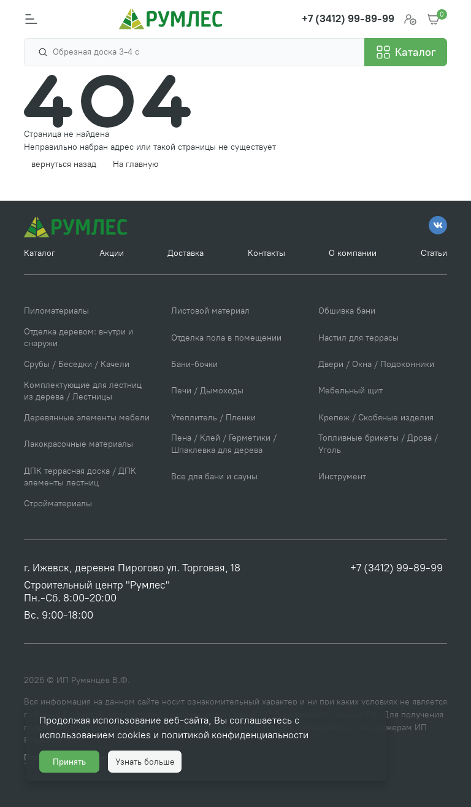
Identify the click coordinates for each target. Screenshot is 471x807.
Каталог (39, 253)
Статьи (434, 253)
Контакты (266, 253)
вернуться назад (63, 164)
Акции (111, 253)
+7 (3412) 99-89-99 (396, 568)
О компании (353, 253)
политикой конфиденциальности (234, 735)
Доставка (185, 253)
